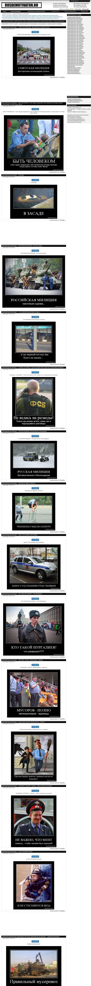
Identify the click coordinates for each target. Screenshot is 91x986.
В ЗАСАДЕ (21, 175)
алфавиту (59, 23)
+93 (35, 664)
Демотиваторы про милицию (9, 27)
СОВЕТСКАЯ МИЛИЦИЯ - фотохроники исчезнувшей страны (34, 27)
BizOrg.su (83, 111)
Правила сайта (84, 11)
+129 (35, 488)
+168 (35, 109)
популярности (34, 23)
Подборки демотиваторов (33, 21)
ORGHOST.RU (71, 109)
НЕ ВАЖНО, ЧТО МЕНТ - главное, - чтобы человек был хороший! (35, 785)
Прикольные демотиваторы (9, 936)
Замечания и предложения (70, 11)
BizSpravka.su (77, 107)
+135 (35, 436)
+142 (35, 372)
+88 (35, 726)
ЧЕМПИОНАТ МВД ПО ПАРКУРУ (26, 483)
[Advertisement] (34, 90)
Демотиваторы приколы (47, 21)
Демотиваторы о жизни (20, 21)
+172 (35, 180)
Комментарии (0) (54, 364)
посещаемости (42, 23)
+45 (35, 941)
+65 (35, 856)
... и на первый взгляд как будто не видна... (29, 312)
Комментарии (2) (54, 480)
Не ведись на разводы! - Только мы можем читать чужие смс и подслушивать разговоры (40, 367)
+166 (35, 250)
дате (16, 23)
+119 (35, 539)
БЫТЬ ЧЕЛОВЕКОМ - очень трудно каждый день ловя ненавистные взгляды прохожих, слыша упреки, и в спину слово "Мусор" (32, 103)
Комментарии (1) (54, 220)
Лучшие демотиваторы (8, 21)
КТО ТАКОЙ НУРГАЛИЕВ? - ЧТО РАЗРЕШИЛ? (30, 593)
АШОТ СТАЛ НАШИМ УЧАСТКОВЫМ (27, 535)
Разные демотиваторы (59, 21)
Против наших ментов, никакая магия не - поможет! (31, 722)
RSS (72, 9)
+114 (35, 598)
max (7, 28)
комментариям (51, 23)
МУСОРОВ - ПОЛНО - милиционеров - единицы (30, 660)
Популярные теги (55, 11)
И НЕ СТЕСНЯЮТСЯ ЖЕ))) (25, 851)
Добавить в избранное (65, 9)
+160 (35, 317)
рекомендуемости (24, 23)
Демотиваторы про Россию (23, 936)
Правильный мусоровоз (53, 936)
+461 (35, 32)
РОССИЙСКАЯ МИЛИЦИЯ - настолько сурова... (30, 245)
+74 (35, 790)
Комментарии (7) (54, 77)
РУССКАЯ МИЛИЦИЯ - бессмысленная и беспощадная (32, 431)
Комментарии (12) (54, 172)
